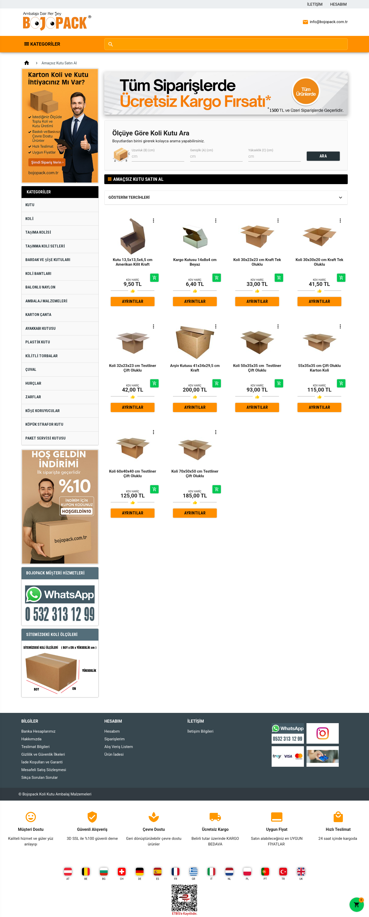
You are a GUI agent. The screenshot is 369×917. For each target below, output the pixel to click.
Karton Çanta (38, 314)
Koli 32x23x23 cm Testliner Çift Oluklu (132, 368)
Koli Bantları (38, 273)
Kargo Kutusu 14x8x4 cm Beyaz (195, 262)
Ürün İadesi (114, 754)
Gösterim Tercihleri (129, 197)
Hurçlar (33, 383)
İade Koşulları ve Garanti (42, 762)
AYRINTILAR (132, 301)
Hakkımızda (31, 739)
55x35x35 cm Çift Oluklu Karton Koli (319, 368)
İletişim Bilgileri (200, 731)
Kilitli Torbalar (41, 356)
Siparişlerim (114, 739)
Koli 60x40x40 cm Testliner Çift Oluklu (132, 473)
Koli (29, 218)
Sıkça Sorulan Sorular (39, 777)
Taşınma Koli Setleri (45, 246)
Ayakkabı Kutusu (40, 328)
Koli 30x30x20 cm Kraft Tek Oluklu (319, 262)
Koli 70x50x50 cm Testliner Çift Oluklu (195, 473)
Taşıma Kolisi (38, 232)
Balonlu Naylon (40, 287)
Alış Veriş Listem (118, 746)
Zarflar (33, 397)
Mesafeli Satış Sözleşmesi (43, 770)
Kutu (29, 205)
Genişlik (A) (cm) (201, 150)
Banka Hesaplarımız (38, 731)
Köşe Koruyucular (42, 410)
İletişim (315, 4)
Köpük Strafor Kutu (44, 424)
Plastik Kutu (37, 342)
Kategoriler (45, 44)
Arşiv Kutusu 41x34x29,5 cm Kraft (195, 368)
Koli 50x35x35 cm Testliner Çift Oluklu (257, 368)
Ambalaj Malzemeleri (46, 301)
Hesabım (338, 4)
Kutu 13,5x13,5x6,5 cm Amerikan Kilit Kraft (132, 262)
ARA (323, 156)
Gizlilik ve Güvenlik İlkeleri (43, 754)
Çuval (30, 369)
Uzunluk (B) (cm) (143, 150)
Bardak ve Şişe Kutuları (47, 259)
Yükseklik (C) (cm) (260, 150)
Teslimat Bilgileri (35, 746)
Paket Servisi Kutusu (45, 438)
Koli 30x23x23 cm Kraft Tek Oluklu (257, 262)
